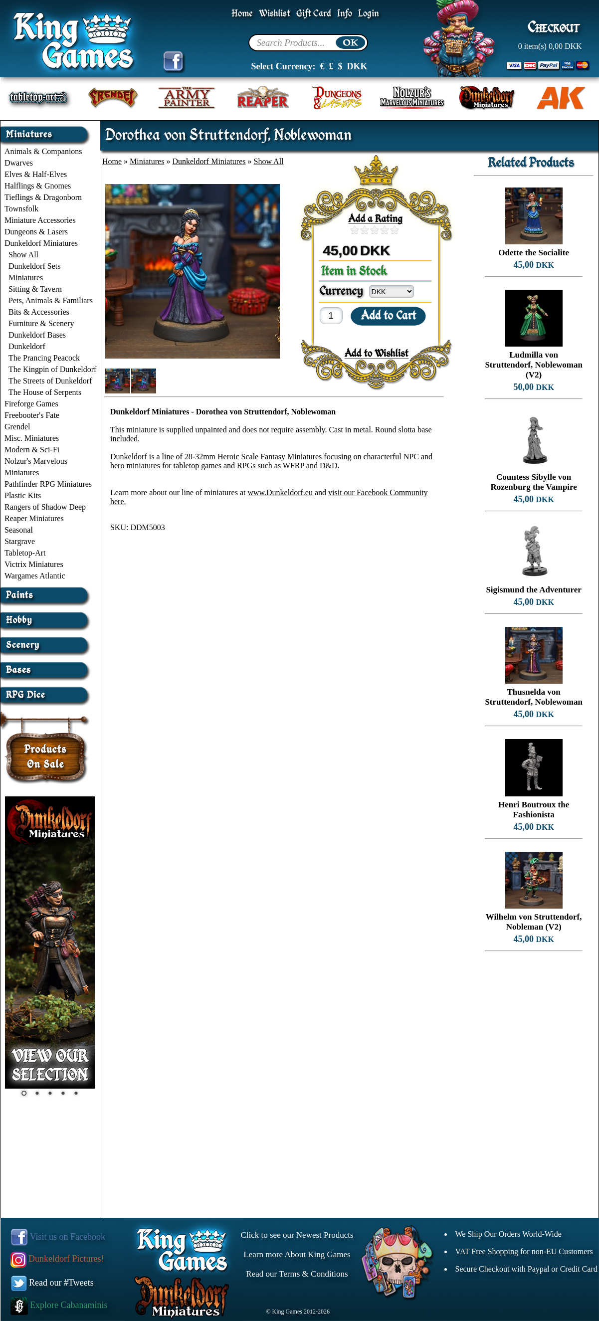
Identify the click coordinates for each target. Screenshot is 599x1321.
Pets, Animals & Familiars (50, 300)
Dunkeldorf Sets (34, 266)
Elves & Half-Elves (35, 174)
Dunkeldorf (26, 346)
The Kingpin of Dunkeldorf (52, 369)
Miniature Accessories (40, 220)
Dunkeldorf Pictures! (57, 1259)
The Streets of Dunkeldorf (50, 381)
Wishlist (274, 13)
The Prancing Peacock (44, 358)
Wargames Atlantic (34, 575)
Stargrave (19, 541)
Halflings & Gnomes (37, 186)
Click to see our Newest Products (296, 1235)
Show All (23, 254)
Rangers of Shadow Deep (45, 507)
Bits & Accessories (38, 312)
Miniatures (25, 277)
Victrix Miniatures (33, 564)
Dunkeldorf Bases (37, 335)
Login (368, 13)
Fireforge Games (31, 403)
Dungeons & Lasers (36, 231)
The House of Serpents (44, 392)
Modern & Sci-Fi (31, 449)
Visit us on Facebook (58, 1237)
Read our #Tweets (52, 1283)
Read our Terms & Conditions (297, 1274)
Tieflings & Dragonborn (43, 197)
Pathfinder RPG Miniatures (48, 484)
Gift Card (313, 13)
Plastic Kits (22, 495)
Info (344, 13)
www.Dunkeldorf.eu (279, 492)
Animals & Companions (43, 151)
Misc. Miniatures (31, 438)
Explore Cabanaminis (59, 1305)
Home (242, 13)
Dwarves (18, 163)
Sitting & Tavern (35, 289)
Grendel (17, 426)
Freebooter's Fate (31, 415)
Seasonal (18, 530)
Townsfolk (21, 208)
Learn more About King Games (296, 1254)
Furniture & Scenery (41, 323)
